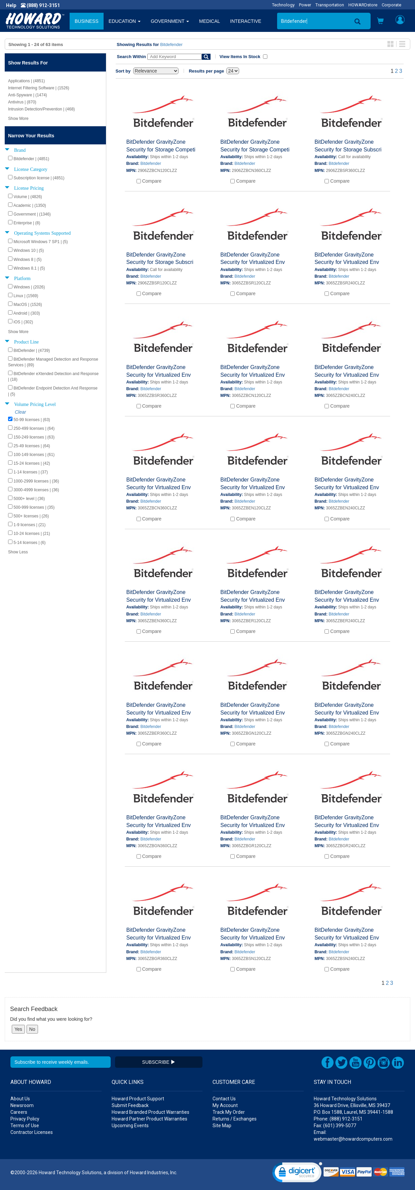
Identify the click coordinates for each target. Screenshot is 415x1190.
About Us (20, 1098)
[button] (380, 22)
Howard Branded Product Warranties (150, 1112)
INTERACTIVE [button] (245, 21)
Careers (18, 1112)
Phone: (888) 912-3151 (338, 1119)
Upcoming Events (130, 1125)
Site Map (222, 1125)
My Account (225, 1105)
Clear (20, 412)
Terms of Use (24, 1125)
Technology (283, 4)
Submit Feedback (130, 1105)
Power (305, 4)
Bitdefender (171, 44)
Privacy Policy (24, 1119)
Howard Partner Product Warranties (149, 1119)
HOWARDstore (362, 4)
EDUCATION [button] (125, 21)
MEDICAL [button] (209, 21)
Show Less (18, 552)
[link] (297, 1174)
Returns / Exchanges (235, 1119)
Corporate (391, 4)
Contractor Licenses (31, 1132)
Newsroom (22, 1105)
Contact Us (224, 1098)
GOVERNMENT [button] (170, 21)
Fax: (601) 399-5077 (335, 1125)
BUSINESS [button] (87, 21)
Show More (18, 118)
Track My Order (229, 1112)
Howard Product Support (138, 1098)
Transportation (329, 4)
